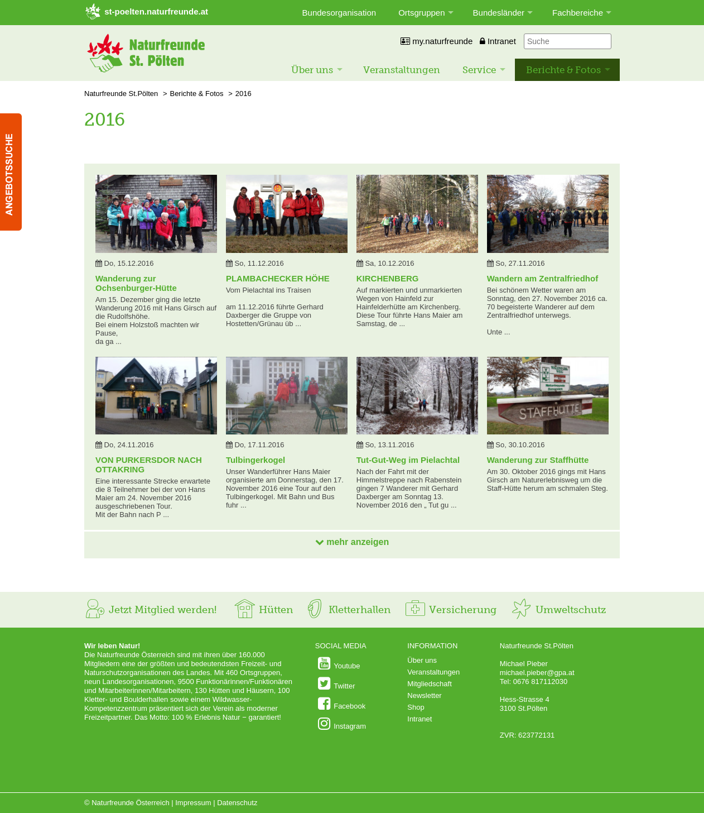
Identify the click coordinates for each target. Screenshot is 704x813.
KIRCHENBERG (387, 278)
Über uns (312, 69)
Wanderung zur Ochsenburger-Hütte (136, 283)
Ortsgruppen (421, 12)
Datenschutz (237, 802)
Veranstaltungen (401, 69)
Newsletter (424, 695)
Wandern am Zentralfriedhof (542, 278)
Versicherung (450, 610)
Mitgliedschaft (429, 684)
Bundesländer (499, 12)
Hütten (263, 610)
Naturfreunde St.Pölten (121, 93)
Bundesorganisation (339, 12)
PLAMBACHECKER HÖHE (278, 278)
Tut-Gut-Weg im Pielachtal (408, 460)
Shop (415, 707)
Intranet (498, 41)
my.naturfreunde (436, 41)
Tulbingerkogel (255, 460)
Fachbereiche (577, 12)
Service (479, 69)
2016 (243, 93)
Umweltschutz (558, 610)
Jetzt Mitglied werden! (150, 610)
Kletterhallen (346, 610)
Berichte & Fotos (563, 69)
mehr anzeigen (352, 542)
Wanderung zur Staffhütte (538, 460)
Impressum (193, 802)
